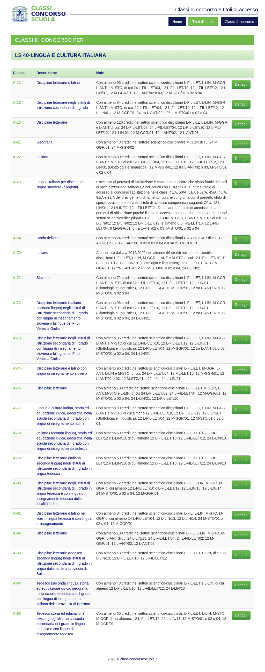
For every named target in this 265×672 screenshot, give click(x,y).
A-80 (17, 483)
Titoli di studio (203, 22)
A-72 (17, 303)
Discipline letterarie (51, 122)
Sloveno (43, 278)
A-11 (17, 83)
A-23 (17, 182)
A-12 (17, 102)
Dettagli (241, 84)
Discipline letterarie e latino (58, 83)
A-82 (17, 533)
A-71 (17, 278)
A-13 (17, 122)
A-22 (17, 157)
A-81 (17, 513)
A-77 (17, 408)
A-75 (17, 388)
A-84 (17, 583)
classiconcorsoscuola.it (138, 659)
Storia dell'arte (48, 238)
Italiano (42, 157)
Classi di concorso (239, 22)
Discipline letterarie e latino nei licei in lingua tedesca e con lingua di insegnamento (63, 518)
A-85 (17, 613)
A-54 (17, 238)
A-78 (17, 433)
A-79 (17, 458)
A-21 (17, 142)
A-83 (17, 553)
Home (177, 22)
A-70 (17, 253)
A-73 (17, 338)
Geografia (44, 142)
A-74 (17, 368)
